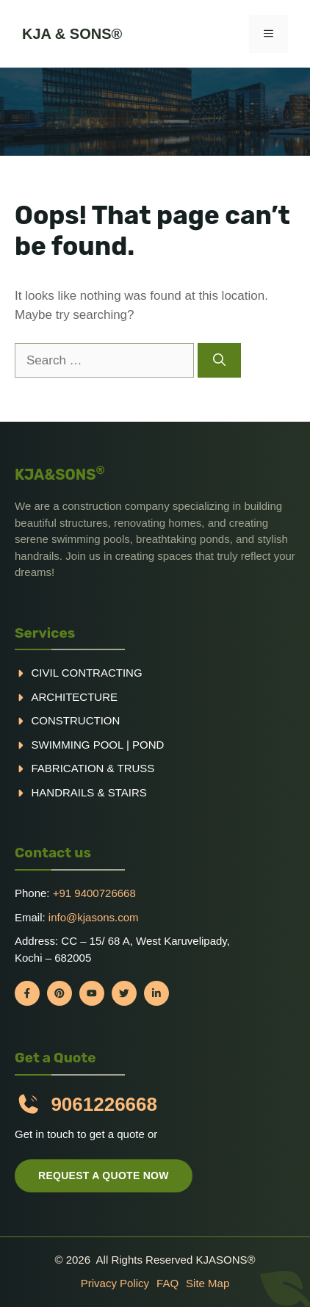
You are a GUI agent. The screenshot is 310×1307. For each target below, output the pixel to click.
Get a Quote (55, 1057)
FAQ (167, 1283)
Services (45, 632)
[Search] (219, 360)
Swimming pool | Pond (98, 744)
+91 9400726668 (94, 893)
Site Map (207, 1283)
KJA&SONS (60, 474)
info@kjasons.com (93, 917)
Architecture (75, 697)
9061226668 (104, 1104)
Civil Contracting (87, 672)
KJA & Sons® (72, 34)
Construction (76, 720)
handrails (63, 792)
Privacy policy (115, 1283)
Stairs (127, 792)
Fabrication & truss (93, 768)
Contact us (53, 852)
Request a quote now (103, 1175)
